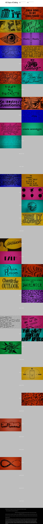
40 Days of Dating (11, 2)
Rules (28, 2)
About (20, 2)
